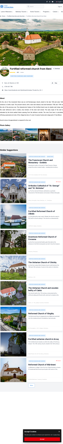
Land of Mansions (7, 11)
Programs (46, 11)
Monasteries (50, 156)
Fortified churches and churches (16, 16)
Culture (56, 11)
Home (3, 16)
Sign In (60, 6)
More (31, 385)
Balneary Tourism (22, 11)
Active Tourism (35, 11)
